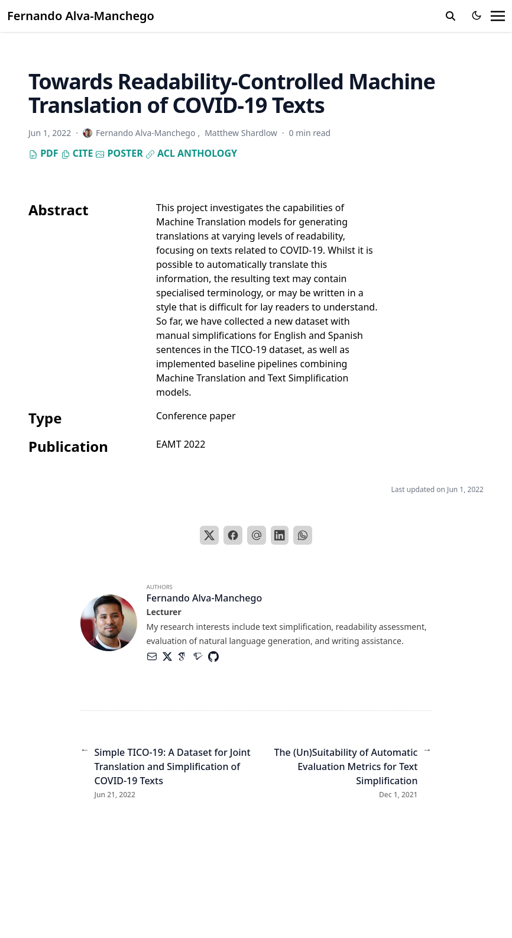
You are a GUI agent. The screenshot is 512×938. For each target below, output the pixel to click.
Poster (118, 153)
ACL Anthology (191, 153)
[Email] (256, 535)
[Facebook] (232, 535)
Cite (77, 153)
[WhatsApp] (302, 535)
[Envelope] (154, 656)
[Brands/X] (169, 656)
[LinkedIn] (280, 535)
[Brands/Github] (215, 656)
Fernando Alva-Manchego (80, 16)
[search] (450, 16)
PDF (43, 153)
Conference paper (196, 415)
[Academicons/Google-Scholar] (185, 656)
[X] (209, 535)
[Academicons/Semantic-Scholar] (200, 656)
